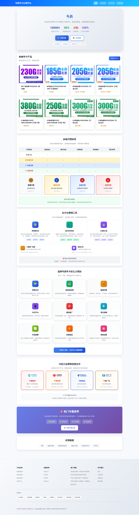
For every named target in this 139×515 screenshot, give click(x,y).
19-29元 (46, 474)
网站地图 (100, 481)
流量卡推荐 (51, 445)
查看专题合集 (69, 428)
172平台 (95, 445)
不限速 (47, 497)
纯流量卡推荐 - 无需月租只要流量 (80, 471)
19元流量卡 (21, 497)
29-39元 (46, 478)
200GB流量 (82, 497)
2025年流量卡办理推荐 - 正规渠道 (80, 481)
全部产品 (19, 481)
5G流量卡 (39, 497)
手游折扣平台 (85, 445)
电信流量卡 (20, 474)
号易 (42, 445)
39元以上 (46, 481)
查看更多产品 (114, 58)
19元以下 (46, 471)
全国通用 (54, 497)
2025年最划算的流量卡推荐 (78, 474)
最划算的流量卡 (62, 445)
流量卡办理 (74, 445)
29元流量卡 (63, 497)
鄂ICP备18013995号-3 (59, 509)
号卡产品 (111, 3)
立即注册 (62, 38)
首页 (95, 3)
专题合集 (120, 3)
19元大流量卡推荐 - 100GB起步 (79, 478)
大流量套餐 (30, 497)
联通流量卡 (20, 471)
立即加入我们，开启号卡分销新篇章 (69, 350)
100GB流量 (73, 497)
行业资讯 (103, 3)
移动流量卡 (20, 478)
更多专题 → (74, 484)
